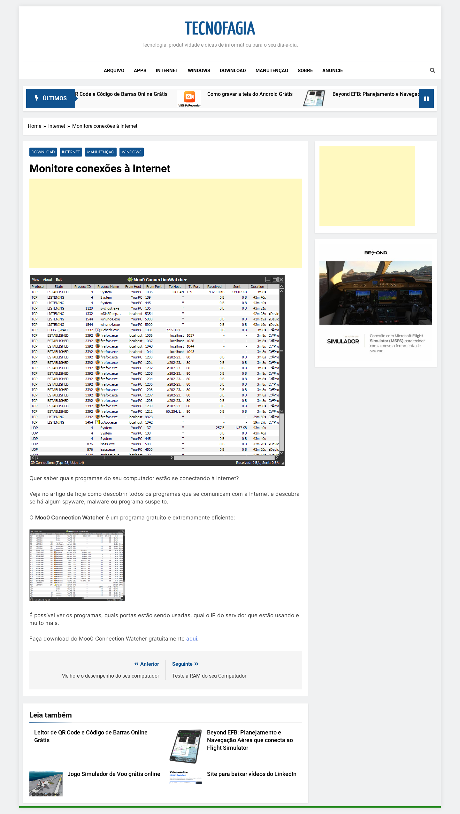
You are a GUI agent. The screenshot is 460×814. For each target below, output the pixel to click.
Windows (199, 70)
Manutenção (272, 70)
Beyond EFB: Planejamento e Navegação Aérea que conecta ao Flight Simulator (250, 740)
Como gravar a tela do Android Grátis (256, 94)
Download (233, 70)
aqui (191, 639)
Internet (167, 70)
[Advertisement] (165, 223)
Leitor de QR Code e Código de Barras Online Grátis (115, 94)
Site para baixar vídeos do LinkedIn (251, 774)
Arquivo (114, 70)
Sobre (305, 70)
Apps (140, 70)
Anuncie (332, 70)
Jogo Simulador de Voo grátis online (113, 774)
